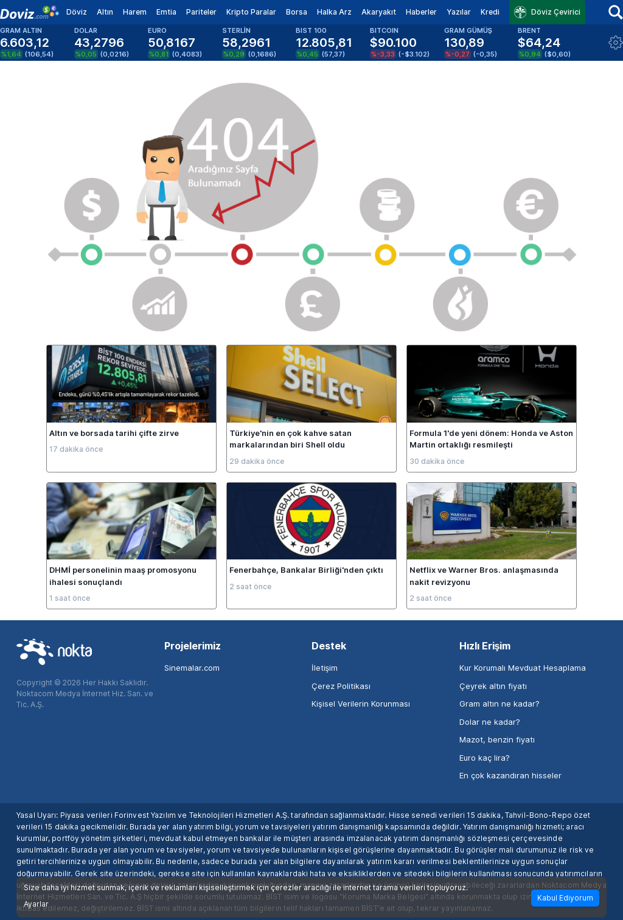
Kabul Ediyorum (565, 897)
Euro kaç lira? (484, 758)
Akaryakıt (378, 11)
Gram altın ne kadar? (499, 703)
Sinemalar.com (192, 668)
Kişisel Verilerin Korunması (361, 703)
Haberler (421, 11)
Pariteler (201, 11)
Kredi (490, 11)
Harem (135, 11)
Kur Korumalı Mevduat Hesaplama (522, 668)
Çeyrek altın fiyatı (493, 686)
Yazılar (459, 11)
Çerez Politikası (341, 686)
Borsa (296, 11)
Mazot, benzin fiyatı (497, 739)
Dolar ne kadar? (489, 722)
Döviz (76, 11)
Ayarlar (36, 904)
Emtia (166, 11)
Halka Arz (334, 11)
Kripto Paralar (251, 11)
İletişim (325, 668)
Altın (105, 11)
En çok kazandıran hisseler (510, 775)
